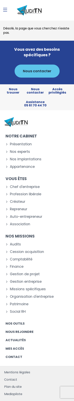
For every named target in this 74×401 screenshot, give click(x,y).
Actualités (16, 340)
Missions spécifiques (28, 289)
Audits (15, 244)
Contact (14, 357)
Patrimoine (19, 304)
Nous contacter (37, 71)
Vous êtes (16, 178)
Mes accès (15, 348)
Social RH (18, 311)
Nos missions (20, 236)
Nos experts (20, 151)
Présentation (21, 144)
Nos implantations (25, 159)
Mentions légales (17, 372)
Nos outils (15, 323)
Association (20, 224)
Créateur (17, 201)
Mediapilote (13, 394)
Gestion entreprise (26, 281)
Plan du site (13, 386)
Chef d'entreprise (25, 187)
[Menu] (5, 9)
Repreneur (18, 209)
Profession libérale (25, 194)
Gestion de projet (25, 274)
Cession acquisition (27, 252)
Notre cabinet (21, 136)
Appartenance (22, 166)
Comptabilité (21, 259)
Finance (16, 266)
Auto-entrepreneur (26, 216)
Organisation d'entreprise (32, 296)
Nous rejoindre (20, 332)
